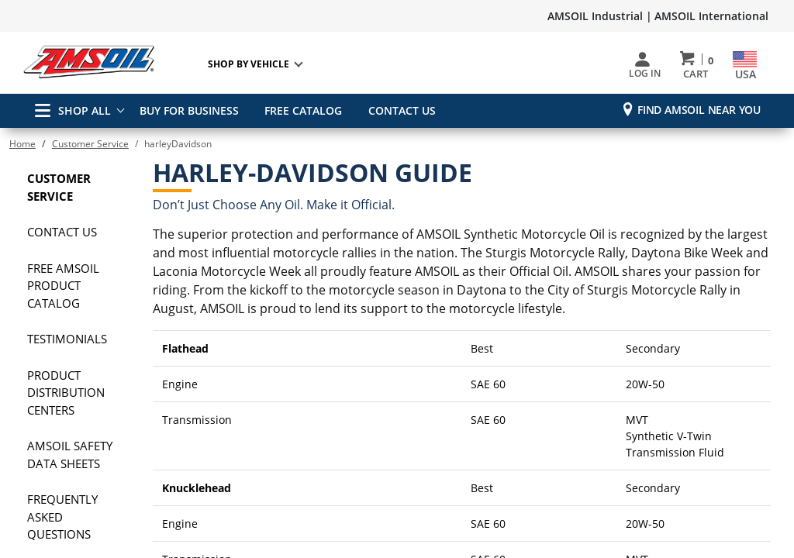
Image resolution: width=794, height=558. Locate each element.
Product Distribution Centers (66, 392)
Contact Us (62, 231)
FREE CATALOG (301, 110)
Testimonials (67, 338)
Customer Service (90, 143)
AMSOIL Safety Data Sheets (69, 454)
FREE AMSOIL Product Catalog (63, 285)
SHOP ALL (73, 110)
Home (22, 143)
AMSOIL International (711, 16)
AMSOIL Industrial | (599, 16)
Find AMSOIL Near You (699, 109)
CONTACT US (396, 110)
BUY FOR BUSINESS (189, 110)
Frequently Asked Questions (62, 516)
